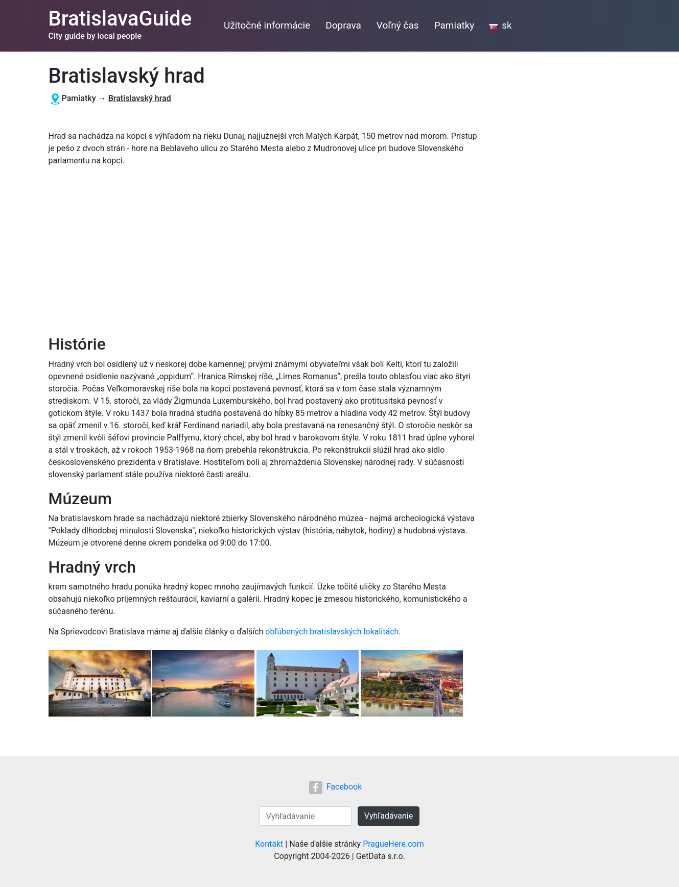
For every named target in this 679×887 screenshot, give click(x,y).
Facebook (335, 787)
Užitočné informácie (267, 25)
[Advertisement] (263, 250)
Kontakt (269, 844)
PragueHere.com (393, 844)
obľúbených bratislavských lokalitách (332, 631)
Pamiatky (454, 25)
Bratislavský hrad (139, 98)
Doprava (343, 25)
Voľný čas (398, 25)
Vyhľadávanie (388, 816)
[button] (101, 684)
